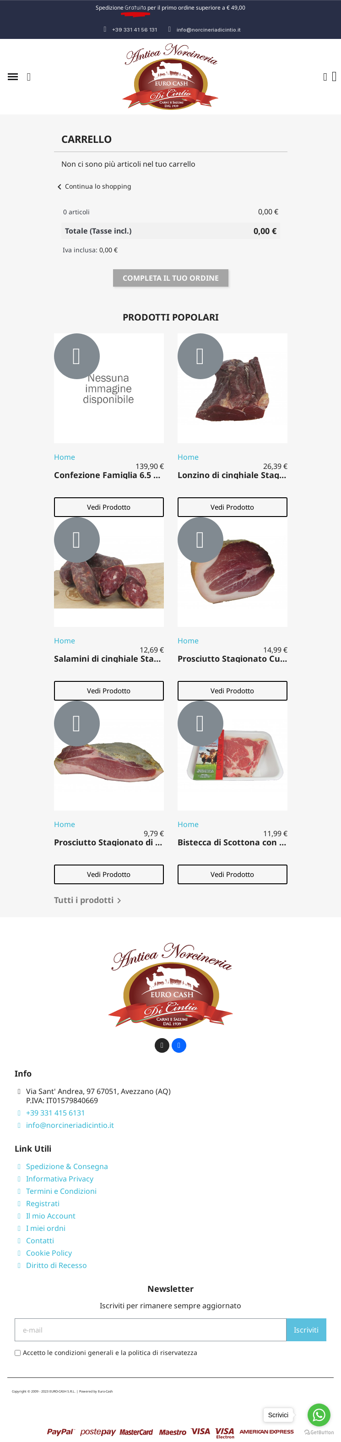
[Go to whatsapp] (319, 1415)
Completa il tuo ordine (171, 278)
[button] (28, 76)
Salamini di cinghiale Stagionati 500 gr (132, 658)
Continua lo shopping (92, 186)
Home (64, 457)
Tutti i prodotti (89, 900)
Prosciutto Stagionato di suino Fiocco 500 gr (143, 842)
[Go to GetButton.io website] (319, 1433)
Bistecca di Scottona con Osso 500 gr (252, 842)
